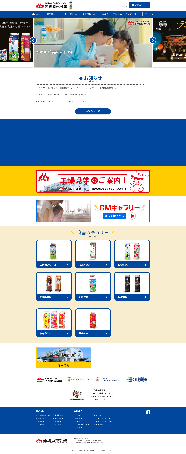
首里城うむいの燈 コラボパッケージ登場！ (67, 101)
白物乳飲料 (42, 418)
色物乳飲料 (59, 418)
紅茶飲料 (41, 424)
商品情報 (53, 14)
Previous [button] (33, 40)
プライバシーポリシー (103, 418)
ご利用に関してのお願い (104, 421)
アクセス (149, 14)
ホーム (37, 14)
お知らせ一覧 (93, 111)
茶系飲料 (58, 424)
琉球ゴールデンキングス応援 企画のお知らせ (67, 95)
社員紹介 (104, 14)
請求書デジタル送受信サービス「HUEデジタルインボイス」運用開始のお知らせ (82, 88)
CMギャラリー (133, 14)
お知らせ (97, 415)
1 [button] (91, 69)
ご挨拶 (78, 415)
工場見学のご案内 (82, 424)
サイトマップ (122, 7)
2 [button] (95, 69)
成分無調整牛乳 (44, 415)
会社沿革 (78, 421)
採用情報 (89, 14)
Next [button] (152, 40)
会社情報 (71, 14)
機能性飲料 (59, 415)
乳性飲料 (41, 421)
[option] (93, 43)
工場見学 (117, 14)
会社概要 (78, 418)
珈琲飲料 (58, 421)
